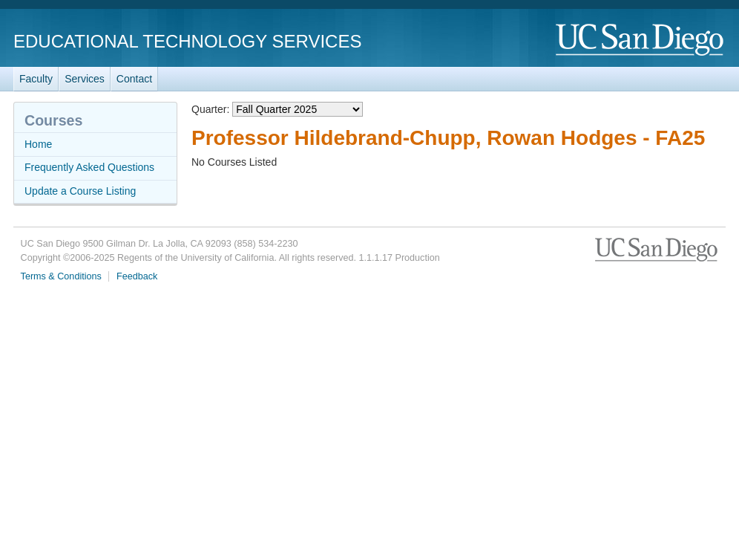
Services (85, 79)
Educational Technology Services (187, 41)
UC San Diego (641, 40)
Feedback (136, 276)
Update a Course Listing (80, 191)
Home (38, 144)
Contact (134, 79)
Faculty (36, 79)
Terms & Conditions (61, 276)
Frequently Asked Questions (89, 167)
